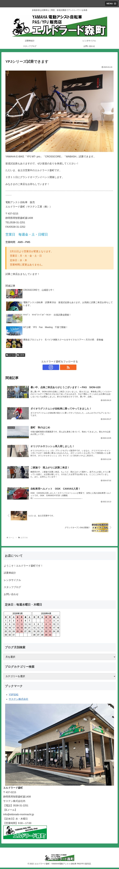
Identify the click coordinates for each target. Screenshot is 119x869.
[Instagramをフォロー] (56, 367)
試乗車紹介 (10, 574)
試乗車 (20, 355)
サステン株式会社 (18, 700)
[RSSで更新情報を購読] (62, 367)
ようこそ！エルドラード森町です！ (23, 567)
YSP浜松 (13, 696)
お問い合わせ (11, 595)
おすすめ (10, 355)
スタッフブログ (12, 588)
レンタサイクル (12, 581)
